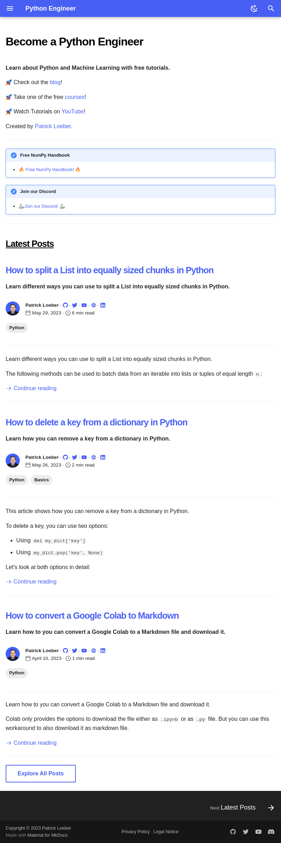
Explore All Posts (41, 773)
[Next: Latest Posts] (240, 807)
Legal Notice (165, 831)
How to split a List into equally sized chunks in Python (110, 270)
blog (55, 82)
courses (75, 97)
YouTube (73, 111)
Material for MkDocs (48, 835)
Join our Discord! (41, 206)
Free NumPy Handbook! (50, 169)
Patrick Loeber (53, 126)
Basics (41, 479)
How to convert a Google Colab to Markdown (92, 615)
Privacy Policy (136, 831)
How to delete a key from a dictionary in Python (97, 422)
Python (16, 327)
